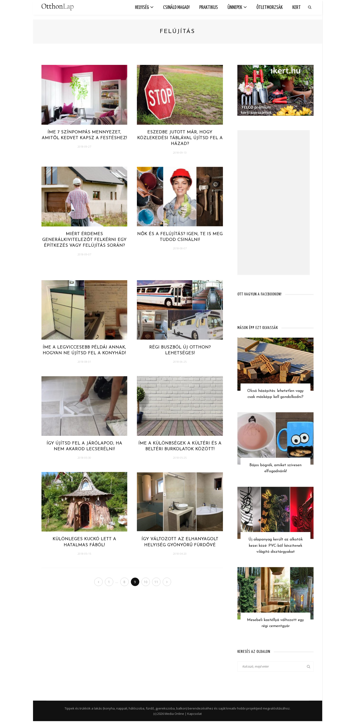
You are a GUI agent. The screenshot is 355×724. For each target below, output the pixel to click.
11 (157, 582)
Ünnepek (235, 7)
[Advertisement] (273, 202)
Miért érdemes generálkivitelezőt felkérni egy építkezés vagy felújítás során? (84, 240)
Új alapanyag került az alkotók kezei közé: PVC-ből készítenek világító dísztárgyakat (275, 547)
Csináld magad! (176, 7)
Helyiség (142, 7)
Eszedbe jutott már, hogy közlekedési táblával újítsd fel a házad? (180, 138)
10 (146, 582)
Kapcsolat (194, 716)
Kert (296, 7)
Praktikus (208, 7)
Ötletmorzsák (269, 7)
